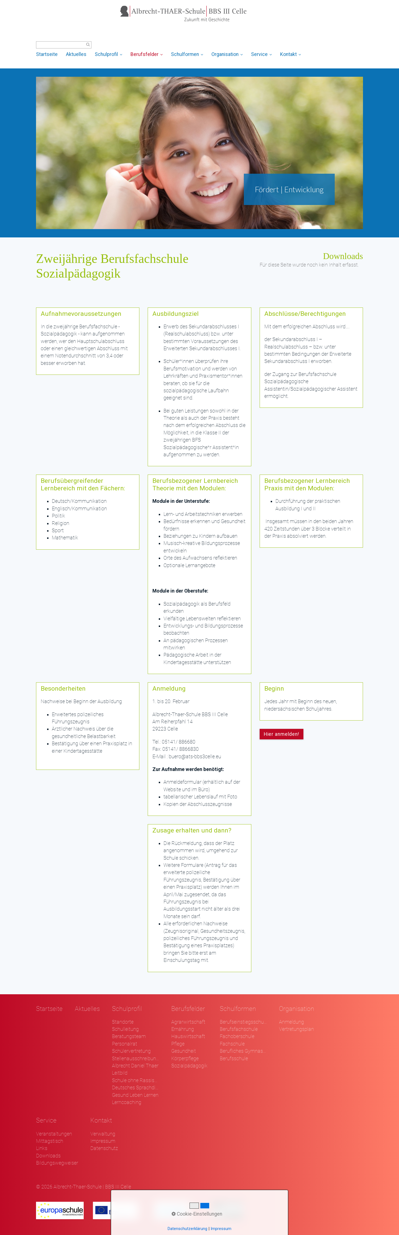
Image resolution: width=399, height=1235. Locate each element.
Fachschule (232, 1044)
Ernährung (182, 1029)
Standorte (123, 1022)
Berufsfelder (147, 54)
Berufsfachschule (239, 1029)
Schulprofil (108, 54)
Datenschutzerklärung (187, 1228)
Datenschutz (104, 1148)
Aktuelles (76, 54)
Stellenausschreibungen (135, 1058)
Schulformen (187, 54)
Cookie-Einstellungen (197, 1214)
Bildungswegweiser (57, 1163)
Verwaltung (102, 1134)
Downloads (48, 1156)
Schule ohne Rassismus (135, 1080)
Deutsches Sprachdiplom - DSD (135, 1087)
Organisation (227, 54)
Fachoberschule (237, 1036)
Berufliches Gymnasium (243, 1051)
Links (41, 1148)
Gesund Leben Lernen (135, 1095)
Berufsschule (234, 1058)
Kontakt (290, 54)
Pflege (178, 1044)
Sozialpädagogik (189, 1066)
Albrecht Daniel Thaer (135, 1066)
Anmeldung (291, 1022)
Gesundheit (183, 1051)
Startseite (47, 54)
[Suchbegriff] (63, 44)
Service (261, 54)
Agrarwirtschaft (188, 1022)
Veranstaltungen (54, 1134)
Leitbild (119, 1073)
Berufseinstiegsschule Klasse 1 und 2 (243, 1022)
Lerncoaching (126, 1102)
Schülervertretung (131, 1051)
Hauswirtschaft (188, 1036)
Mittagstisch (49, 1141)
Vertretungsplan (296, 1029)
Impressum (102, 1141)
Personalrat (124, 1044)
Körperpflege (185, 1058)
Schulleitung (125, 1029)
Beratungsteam (129, 1036)
